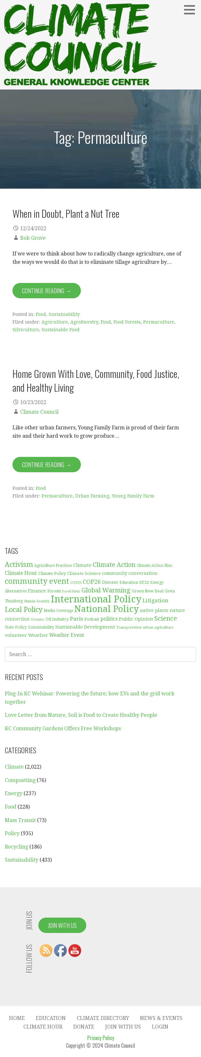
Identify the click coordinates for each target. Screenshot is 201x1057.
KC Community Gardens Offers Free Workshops (63, 728)
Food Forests (127, 322)
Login (160, 1027)
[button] (191, 9)
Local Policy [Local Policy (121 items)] (24, 610)
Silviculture (25, 329)
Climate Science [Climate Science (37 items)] (84, 573)
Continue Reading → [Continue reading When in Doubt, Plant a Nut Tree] (46, 290)
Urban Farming (92, 495)
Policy (12, 833)
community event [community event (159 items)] (37, 581)
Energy (13, 793)
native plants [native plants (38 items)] (154, 610)
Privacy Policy (100, 1038)
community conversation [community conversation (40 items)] (130, 573)
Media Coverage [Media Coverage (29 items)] (58, 610)
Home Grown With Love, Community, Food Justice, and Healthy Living (95, 380)
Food (41, 314)
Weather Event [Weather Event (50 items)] (66, 635)
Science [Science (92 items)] (165, 618)
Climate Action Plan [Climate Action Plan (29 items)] (154, 565)
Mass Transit (20, 820)
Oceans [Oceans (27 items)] (37, 619)
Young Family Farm (133, 495)
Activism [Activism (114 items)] (19, 564)
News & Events (161, 1018)
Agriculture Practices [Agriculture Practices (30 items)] (53, 565)
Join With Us (62, 925)
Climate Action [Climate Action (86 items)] (114, 564)
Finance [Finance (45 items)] (37, 591)
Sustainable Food (61, 329)
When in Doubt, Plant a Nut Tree (66, 213)
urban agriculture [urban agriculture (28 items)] (158, 627)
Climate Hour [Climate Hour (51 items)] (21, 573)
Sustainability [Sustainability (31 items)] (41, 627)
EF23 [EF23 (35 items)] (144, 582)
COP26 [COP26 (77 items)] (92, 581)
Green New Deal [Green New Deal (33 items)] (147, 591)
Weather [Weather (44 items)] (38, 635)
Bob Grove (33, 238)
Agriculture (55, 322)
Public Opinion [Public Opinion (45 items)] (136, 619)
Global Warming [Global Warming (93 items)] (105, 590)
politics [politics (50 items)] (109, 619)
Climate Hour (42, 1027)
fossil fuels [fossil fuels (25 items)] (71, 591)
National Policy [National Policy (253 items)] (106, 609)
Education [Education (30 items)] (129, 582)
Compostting (20, 780)
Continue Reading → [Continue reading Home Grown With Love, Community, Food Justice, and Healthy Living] (46, 464)
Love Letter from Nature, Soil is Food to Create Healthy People (81, 715)
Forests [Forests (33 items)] (54, 591)
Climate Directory (103, 1018)
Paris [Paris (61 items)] (76, 618)
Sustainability (64, 314)
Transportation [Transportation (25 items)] (129, 627)
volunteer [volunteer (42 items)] (16, 635)
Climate (14, 767)
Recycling (16, 847)
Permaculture (158, 322)
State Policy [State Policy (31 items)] (16, 627)
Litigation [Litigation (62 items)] (155, 600)
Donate (83, 1027)
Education (51, 1018)
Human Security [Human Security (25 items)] (37, 601)
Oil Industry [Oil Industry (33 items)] (57, 619)
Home (17, 1018)
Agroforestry (84, 322)
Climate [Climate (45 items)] (82, 565)
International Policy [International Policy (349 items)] (96, 599)
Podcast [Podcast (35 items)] (91, 619)
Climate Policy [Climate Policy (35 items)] (52, 573)
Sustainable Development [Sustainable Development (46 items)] (85, 627)
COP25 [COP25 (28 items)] (75, 582)
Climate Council (39, 412)
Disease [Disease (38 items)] (110, 582)
